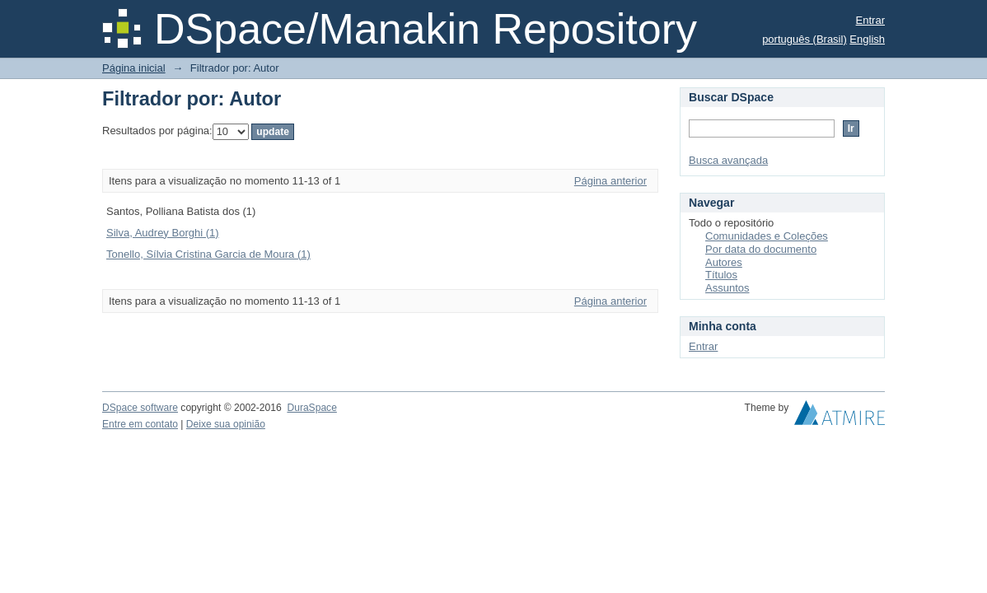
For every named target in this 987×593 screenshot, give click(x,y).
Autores (723, 262)
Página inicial (134, 68)
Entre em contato (140, 424)
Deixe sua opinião (225, 424)
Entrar (870, 20)
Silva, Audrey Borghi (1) (162, 232)
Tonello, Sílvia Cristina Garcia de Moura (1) (208, 254)
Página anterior (610, 181)
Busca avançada (728, 160)
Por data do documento (760, 249)
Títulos (721, 274)
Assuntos (727, 288)
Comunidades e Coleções (766, 236)
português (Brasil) (804, 39)
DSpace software (140, 407)
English (867, 39)
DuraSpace (311, 407)
